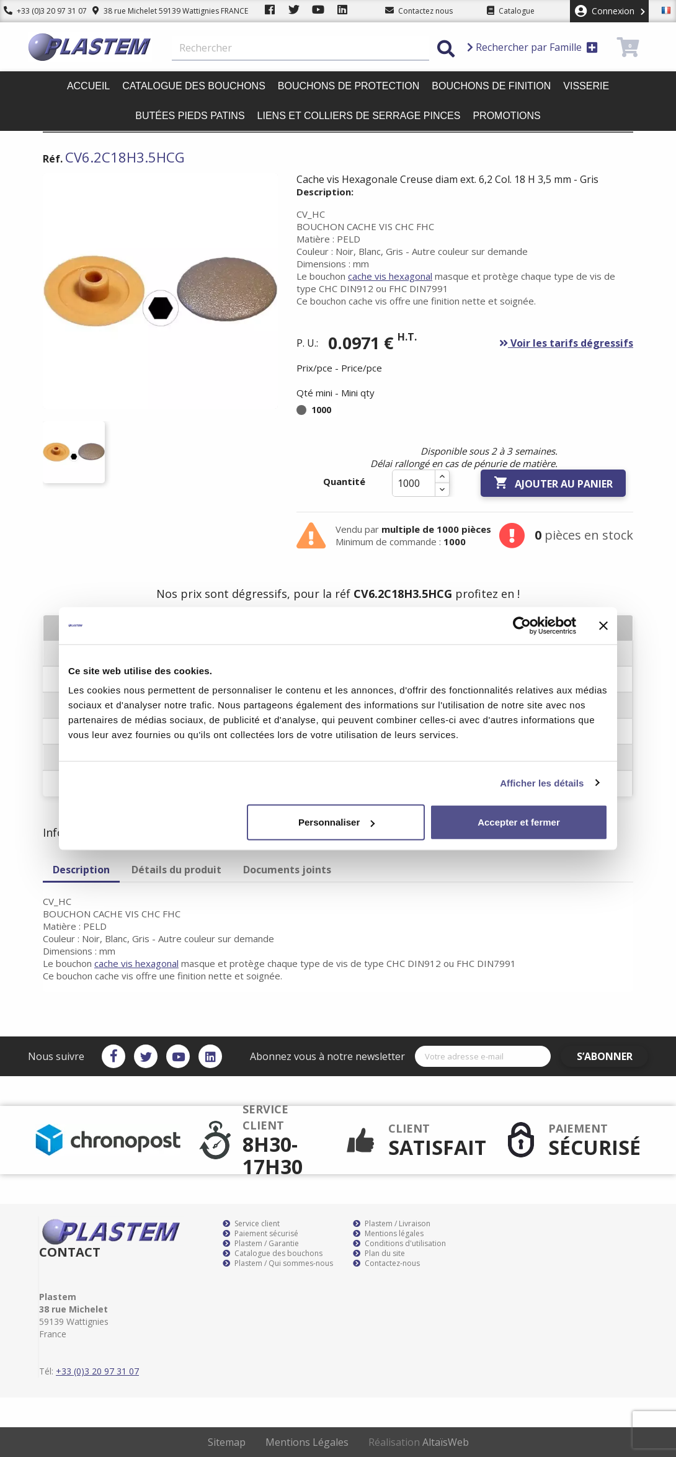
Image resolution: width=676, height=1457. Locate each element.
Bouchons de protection (348, 86)
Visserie (586, 86)
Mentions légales (388, 1234)
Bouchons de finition (491, 86)
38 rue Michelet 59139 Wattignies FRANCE (163, 11)
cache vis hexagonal (390, 276)
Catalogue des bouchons (193, 86)
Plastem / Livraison (391, 1224)
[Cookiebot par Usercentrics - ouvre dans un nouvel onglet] (522, 625)
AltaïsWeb (445, 1442)
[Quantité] (413, 483)
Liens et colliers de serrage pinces (359, 115)
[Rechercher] (300, 48)
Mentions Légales (307, 1442)
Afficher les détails (542, 782)
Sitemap (227, 1442)
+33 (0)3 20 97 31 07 (41, 11)
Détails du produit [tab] (176, 869)
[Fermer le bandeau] (603, 625)
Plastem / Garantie (261, 1244)
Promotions (506, 115)
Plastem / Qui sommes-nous (278, 1263)
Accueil (88, 86)
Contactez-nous (386, 1263)
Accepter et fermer (519, 822)
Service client (251, 1224)
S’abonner (612, 1056)
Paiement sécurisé (260, 1234)
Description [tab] (81, 869)
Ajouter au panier (553, 483)
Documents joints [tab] (287, 869)
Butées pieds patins (189, 115)
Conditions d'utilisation (399, 1244)
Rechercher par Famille (532, 47)
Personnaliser (336, 822)
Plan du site (379, 1254)
